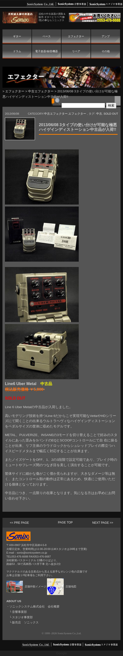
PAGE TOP (65, 522)
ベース (47, 36)
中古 (99, 113)
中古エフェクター (41, 91)
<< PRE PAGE (19, 522)
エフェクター (76, 36)
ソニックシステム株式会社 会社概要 (34, 606)
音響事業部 (19, 611)
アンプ (106, 36)
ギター (17, 36)
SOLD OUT (111, 113)
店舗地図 (61, 586)
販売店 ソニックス (25, 622)
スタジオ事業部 (22, 617)
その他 (106, 51)
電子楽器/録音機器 (46, 51)
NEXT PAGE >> (102, 522)
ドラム (17, 51)
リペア (76, 51)
